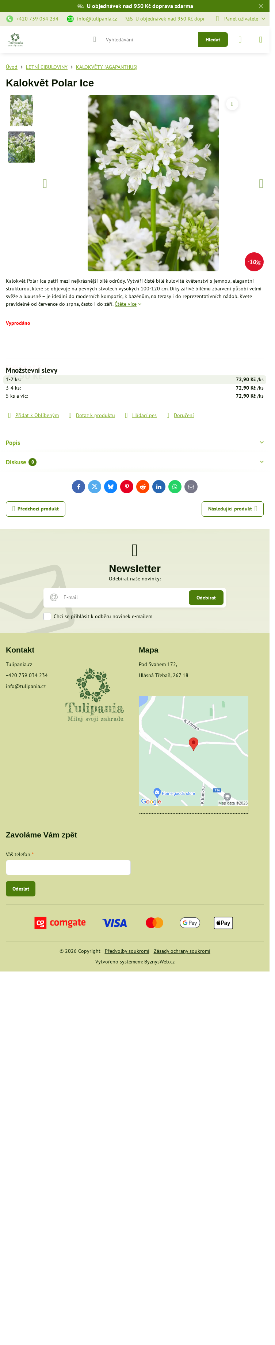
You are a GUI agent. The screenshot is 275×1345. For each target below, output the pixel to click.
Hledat (213, 39)
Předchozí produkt (35, 509)
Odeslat (20, 888)
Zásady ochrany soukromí (182, 951)
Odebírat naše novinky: (135, 578)
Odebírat (206, 597)
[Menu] (261, 39)
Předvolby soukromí (127, 951)
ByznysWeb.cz (159, 961)
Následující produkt (232, 509)
